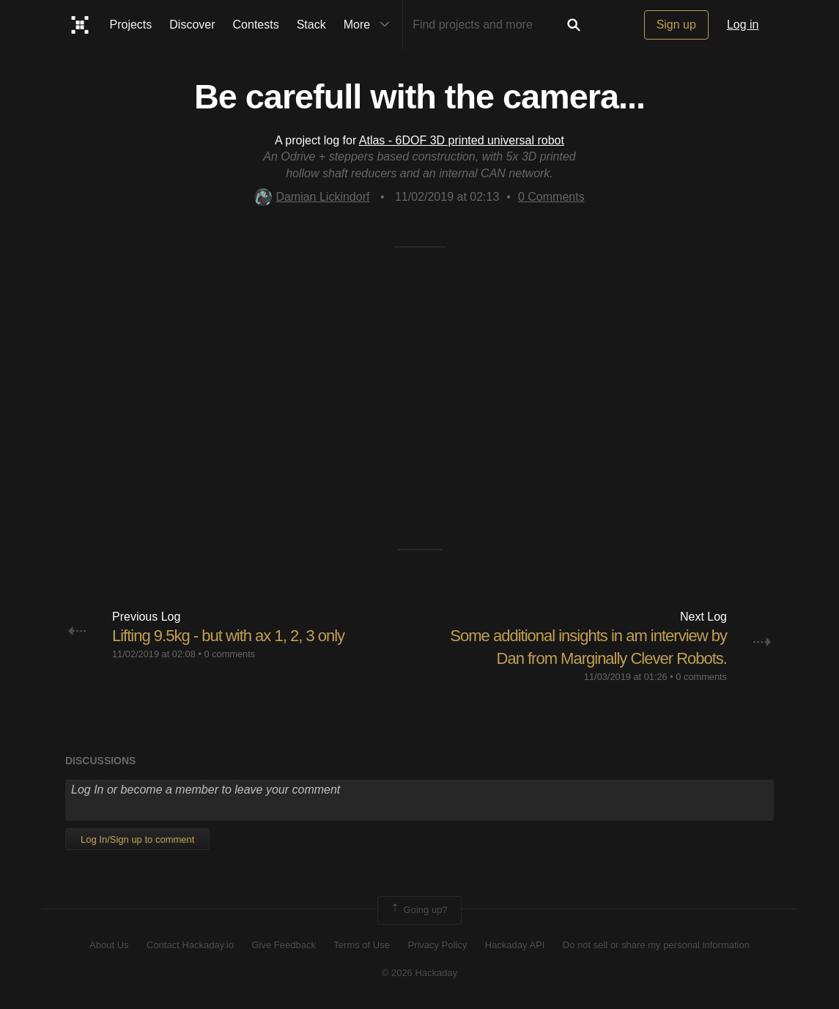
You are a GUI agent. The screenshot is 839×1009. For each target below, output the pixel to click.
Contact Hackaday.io (190, 944)
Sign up (676, 24)
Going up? (418, 910)
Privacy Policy (437, 944)
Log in (743, 24)
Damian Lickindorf (311, 197)
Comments (551, 197)
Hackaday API (515, 944)
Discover (192, 24)
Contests (256, 24)
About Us (108, 944)
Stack (311, 24)
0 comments (229, 653)
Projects (131, 24)
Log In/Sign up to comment (137, 839)
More (370, 25)
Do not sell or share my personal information (656, 944)
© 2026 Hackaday (420, 972)
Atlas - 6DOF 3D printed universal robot (461, 140)
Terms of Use (361, 944)
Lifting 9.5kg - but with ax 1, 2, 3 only (228, 636)
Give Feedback (283, 944)
